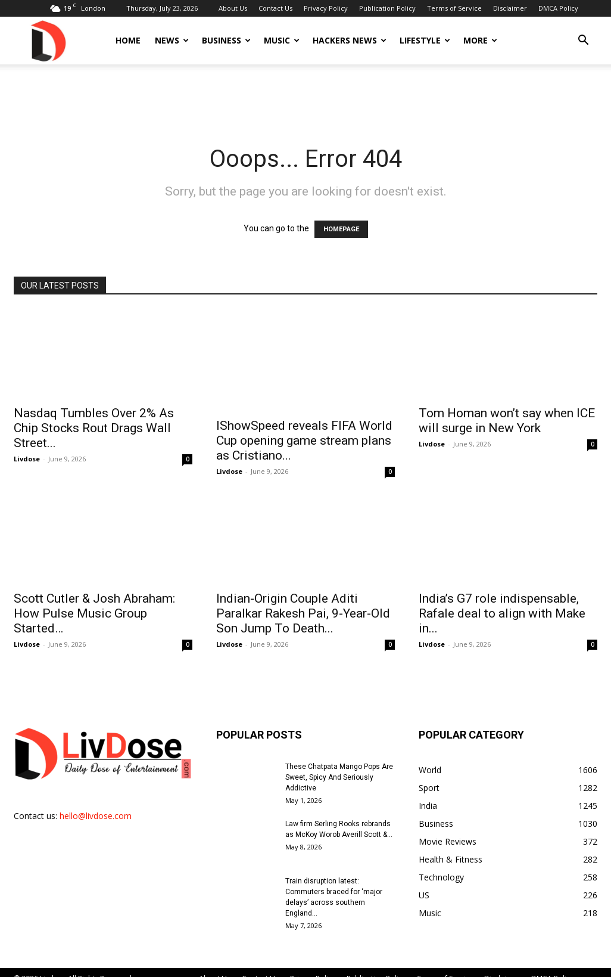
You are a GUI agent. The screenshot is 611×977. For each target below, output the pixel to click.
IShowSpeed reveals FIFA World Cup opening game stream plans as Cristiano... (304, 428)
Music (282, 40)
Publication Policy (387, 8)
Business (226, 40)
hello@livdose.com (96, 803)
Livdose (27, 458)
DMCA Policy (558, 8)
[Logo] (48, 40)
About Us (233, 8)
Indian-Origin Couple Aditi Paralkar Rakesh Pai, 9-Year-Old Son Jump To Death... (303, 601)
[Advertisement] (305, 96)
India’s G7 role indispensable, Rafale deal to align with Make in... (502, 601)
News (172, 40)
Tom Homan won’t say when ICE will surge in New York (507, 420)
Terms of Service (454, 8)
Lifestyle (425, 40)
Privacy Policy (326, 8)
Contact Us (275, 8)
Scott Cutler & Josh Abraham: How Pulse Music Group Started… (94, 601)
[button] (583, 41)
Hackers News (349, 40)
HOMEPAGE (341, 229)
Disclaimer (510, 8)
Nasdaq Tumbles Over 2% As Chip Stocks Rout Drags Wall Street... (94, 428)
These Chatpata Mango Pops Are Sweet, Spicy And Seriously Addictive (339, 765)
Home (128, 40)
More (480, 40)
